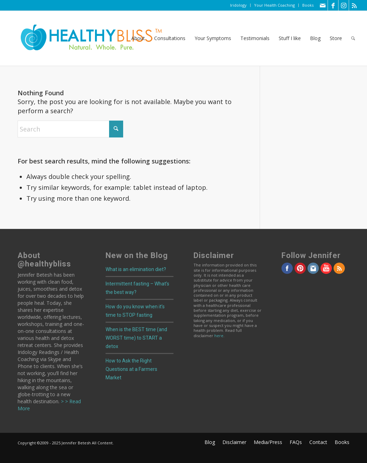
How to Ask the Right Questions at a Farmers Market (131, 369)
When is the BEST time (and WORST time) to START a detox (136, 338)
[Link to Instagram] (343, 5)
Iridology (238, 5)
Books (308, 5)
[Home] (86, 38)
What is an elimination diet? (136, 269)
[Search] (353, 38)
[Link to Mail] (322, 5)
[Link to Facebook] (333, 5)
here (218, 335)
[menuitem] (239, 5)
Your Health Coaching (274, 5)
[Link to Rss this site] (354, 5)
